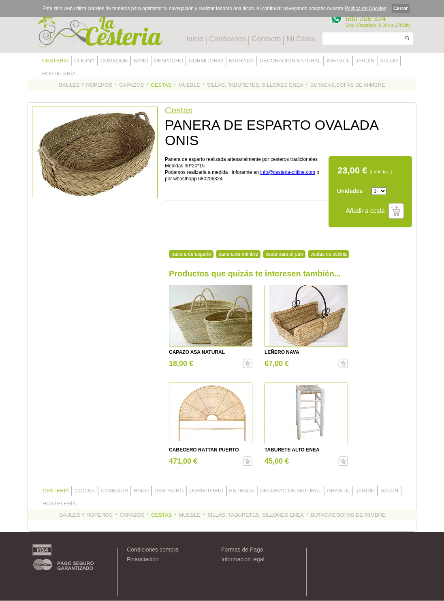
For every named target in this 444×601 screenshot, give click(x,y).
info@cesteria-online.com (287, 172)
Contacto (266, 39)
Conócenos (227, 39)
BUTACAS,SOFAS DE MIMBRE (347, 85)
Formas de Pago (242, 549)
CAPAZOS (131, 85)
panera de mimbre (238, 254)
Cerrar (400, 8)
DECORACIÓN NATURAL (290, 61)
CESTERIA (55, 61)
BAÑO (140, 61)
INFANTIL (338, 61)
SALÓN (389, 61)
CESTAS (161, 85)
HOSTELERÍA (58, 74)
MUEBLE (189, 85)
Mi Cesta (300, 39)
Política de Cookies (365, 8)
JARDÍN (364, 61)
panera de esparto (191, 254)
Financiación (143, 559)
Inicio (194, 39)
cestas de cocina (328, 254)
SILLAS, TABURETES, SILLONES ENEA (255, 85)
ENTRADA (241, 61)
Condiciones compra (153, 549)
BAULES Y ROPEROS (85, 85)
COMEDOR (114, 61)
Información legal (243, 559)
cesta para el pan (284, 254)
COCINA (84, 61)
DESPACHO (168, 61)
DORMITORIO (206, 61)
